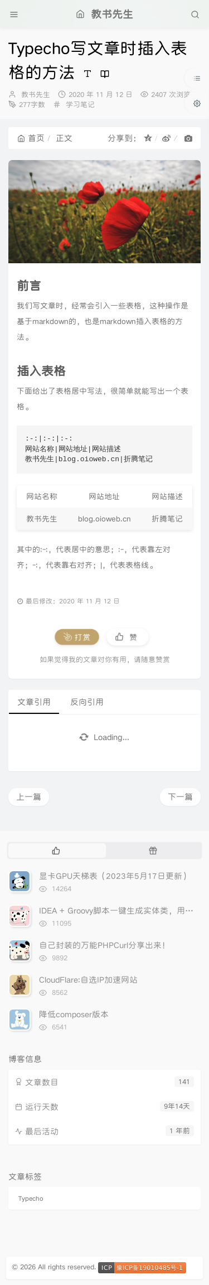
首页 (31, 138)
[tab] (56, 850)
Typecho (30, 1198)
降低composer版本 (74, 1014)
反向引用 (87, 702)
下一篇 (180, 796)
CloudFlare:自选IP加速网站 (88, 979)
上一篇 (28, 796)
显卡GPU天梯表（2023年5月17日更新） (115, 876)
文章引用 (34, 702)
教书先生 (35, 94)
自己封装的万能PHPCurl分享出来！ (104, 945)
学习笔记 (80, 104)
